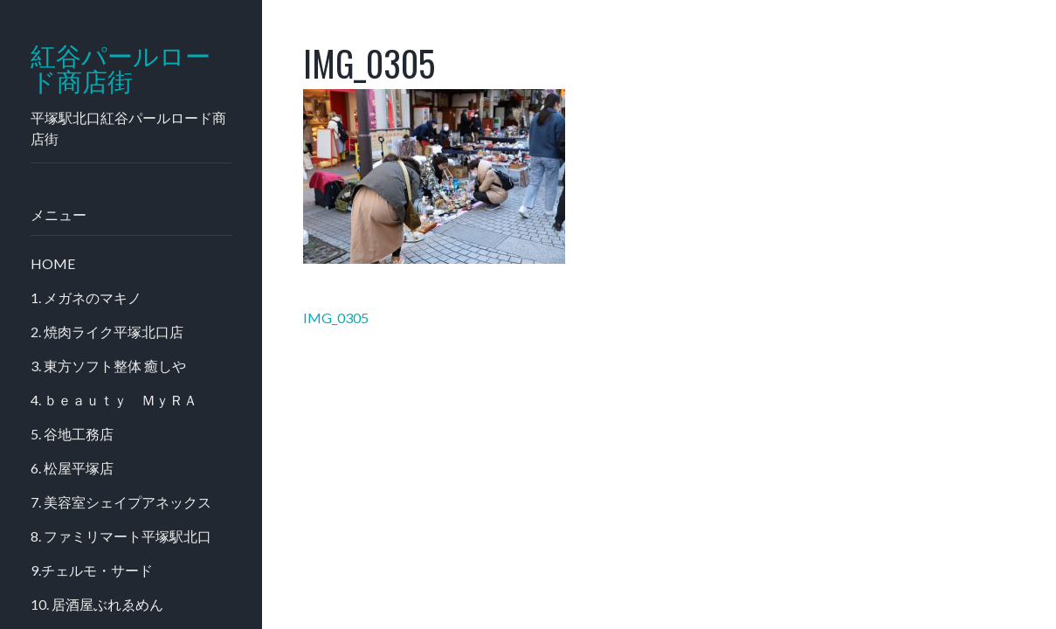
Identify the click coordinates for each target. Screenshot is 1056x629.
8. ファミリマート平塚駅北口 (121, 536)
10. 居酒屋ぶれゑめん (97, 604)
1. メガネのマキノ (86, 297)
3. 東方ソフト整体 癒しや (108, 365)
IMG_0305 (336, 317)
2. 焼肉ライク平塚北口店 (107, 331)
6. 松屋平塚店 (72, 468)
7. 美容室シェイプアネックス (121, 502)
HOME (53, 263)
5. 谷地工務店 (72, 433)
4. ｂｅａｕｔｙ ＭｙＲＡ (114, 399)
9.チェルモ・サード (92, 570)
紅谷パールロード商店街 (121, 69)
